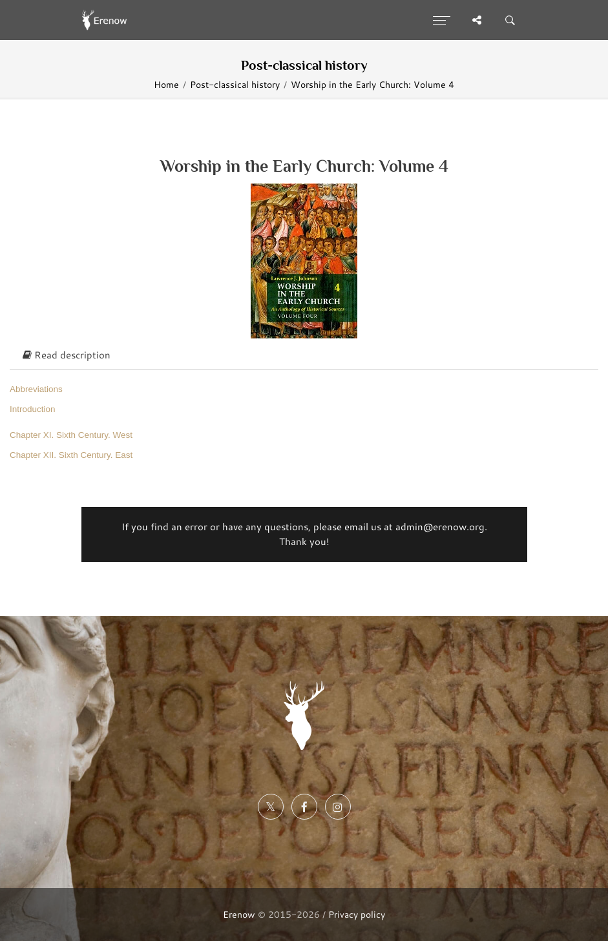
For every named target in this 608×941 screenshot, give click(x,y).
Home (166, 84)
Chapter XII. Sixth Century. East (71, 455)
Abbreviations (36, 389)
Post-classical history (235, 84)
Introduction (33, 409)
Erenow (239, 914)
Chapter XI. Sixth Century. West (71, 435)
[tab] (304, 356)
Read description (66, 355)
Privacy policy (356, 914)
